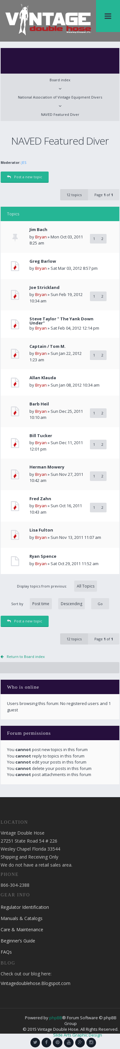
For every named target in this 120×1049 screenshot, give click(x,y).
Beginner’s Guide (18, 941)
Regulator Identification (25, 907)
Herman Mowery (46, 467)
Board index (60, 79)
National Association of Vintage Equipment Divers (60, 97)
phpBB (55, 1018)
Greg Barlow (42, 261)
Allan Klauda (42, 378)
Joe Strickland (44, 287)
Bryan (41, 237)
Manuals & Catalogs (22, 918)
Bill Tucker (40, 436)
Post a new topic (24, 176)
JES (23, 162)
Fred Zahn (40, 499)
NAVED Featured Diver (60, 114)
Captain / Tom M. (47, 346)
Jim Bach (38, 230)
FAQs (6, 952)
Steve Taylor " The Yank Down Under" (61, 321)
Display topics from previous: (57, 586)
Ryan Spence (42, 556)
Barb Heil (39, 404)
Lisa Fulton (41, 530)
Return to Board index (26, 656)
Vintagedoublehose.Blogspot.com (35, 983)
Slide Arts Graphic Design (77, 1035)
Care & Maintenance (22, 929)
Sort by (48, 603)
